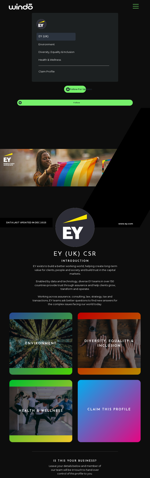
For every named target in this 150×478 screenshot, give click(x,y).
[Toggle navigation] (136, 6)
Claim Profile (46, 71)
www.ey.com (125, 223)
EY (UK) (43, 36)
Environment (46, 44)
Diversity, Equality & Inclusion (56, 51)
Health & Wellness (49, 59)
